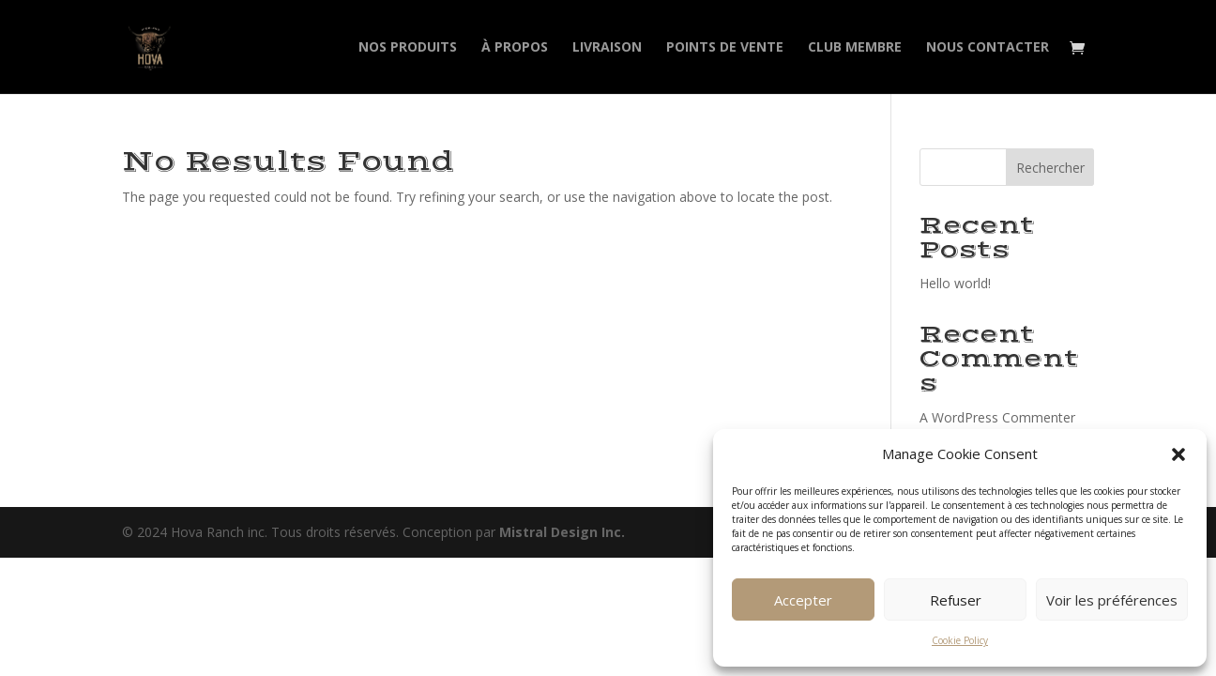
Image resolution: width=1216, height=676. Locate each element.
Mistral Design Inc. (562, 532)
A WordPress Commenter (997, 417)
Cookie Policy (960, 640)
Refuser (955, 600)
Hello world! (955, 283)
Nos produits (407, 47)
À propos (514, 47)
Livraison (607, 47)
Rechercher (1050, 168)
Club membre (855, 47)
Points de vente (724, 47)
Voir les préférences (1112, 600)
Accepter (803, 600)
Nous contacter (987, 47)
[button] (1178, 454)
